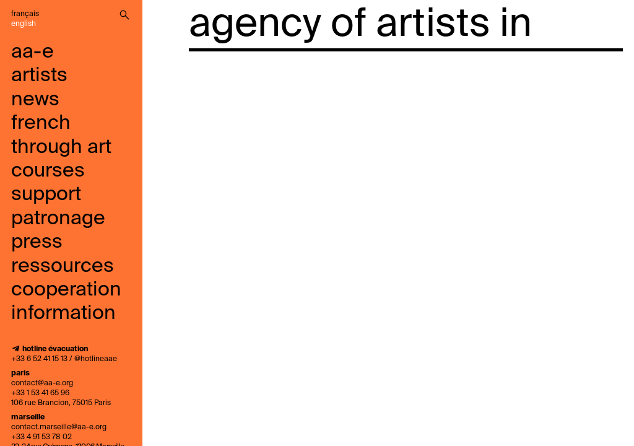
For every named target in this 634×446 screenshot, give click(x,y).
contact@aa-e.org (42, 383)
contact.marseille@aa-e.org (58, 427)
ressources (62, 266)
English (23, 24)
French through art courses (61, 147)
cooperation (66, 290)
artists (39, 75)
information (63, 313)
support (46, 194)
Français (25, 14)
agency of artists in (360, 25)
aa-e (32, 52)
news (35, 100)
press (37, 242)
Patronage (58, 219)
